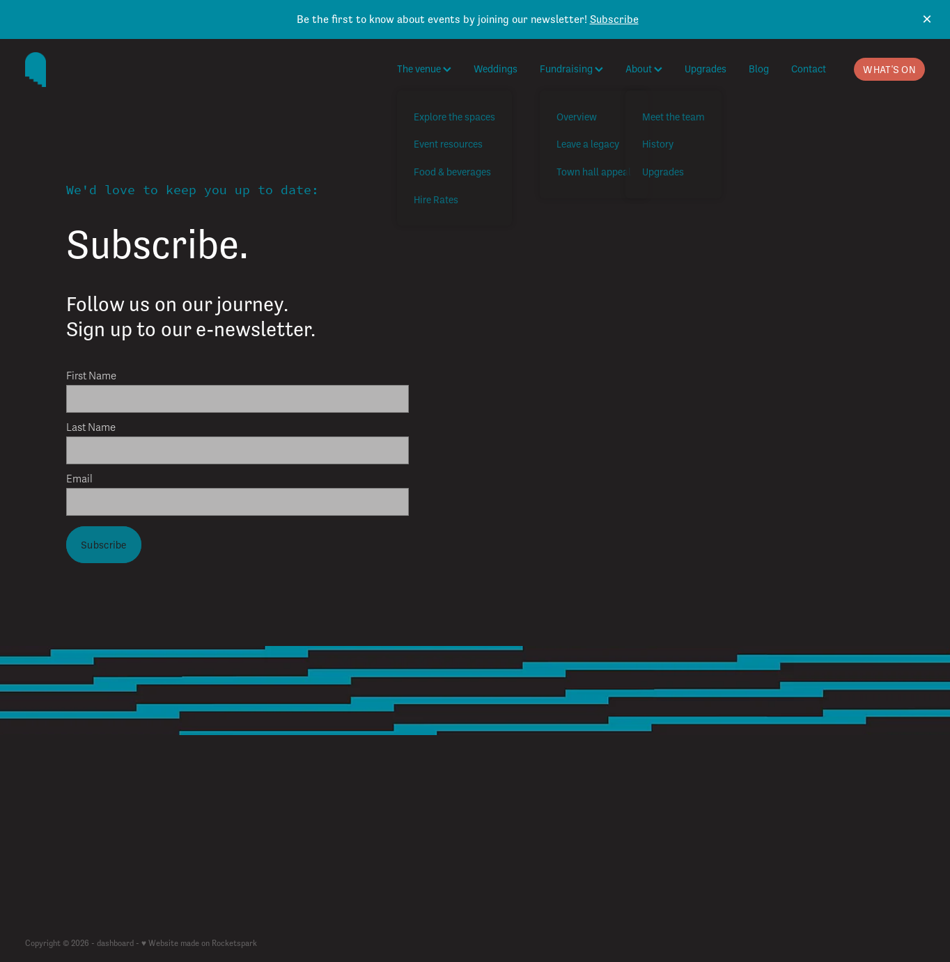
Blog (759, 68)
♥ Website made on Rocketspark (199, 943)
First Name (91, 376)
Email (79, 479)
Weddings (495, 68)
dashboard (115, 943)
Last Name (91, 428)
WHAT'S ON (889, 69)
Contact (808, 68)
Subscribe (614, 19)
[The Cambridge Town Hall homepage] (115, 69)
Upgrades (705, 68)
